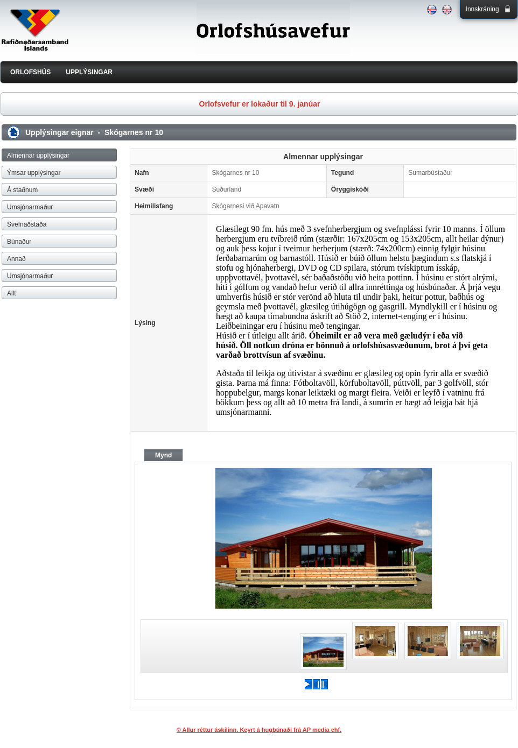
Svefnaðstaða (26, 224)
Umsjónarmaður (30, 207)
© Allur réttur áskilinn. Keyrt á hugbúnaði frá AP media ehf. (259, 729)
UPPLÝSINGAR (89, 72)
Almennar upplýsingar (38, 155)
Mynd (163, 455)
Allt (11, 293)
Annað (16, 259)
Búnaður (19, 241)
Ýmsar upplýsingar (33, 173)
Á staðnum (22, 190)
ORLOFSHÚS (30, 72)
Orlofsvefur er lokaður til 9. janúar (259, 104)
